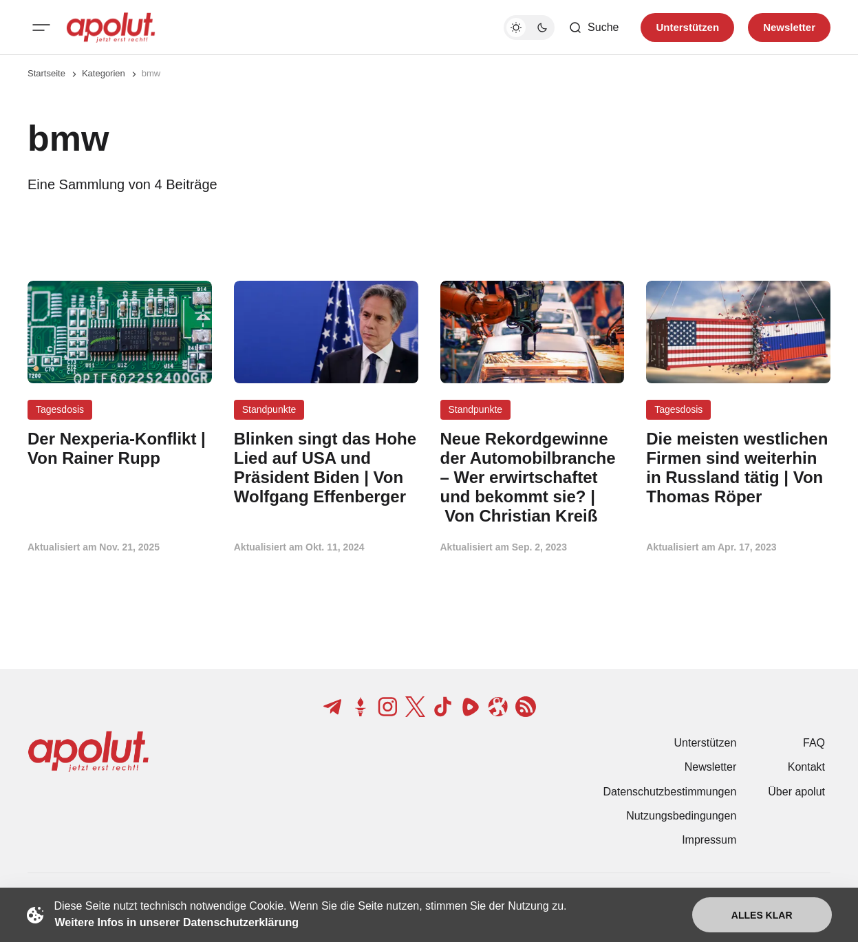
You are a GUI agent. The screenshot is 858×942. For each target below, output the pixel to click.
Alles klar (762, 915)
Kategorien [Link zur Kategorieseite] (103, 73)
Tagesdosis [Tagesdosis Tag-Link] (60, 409)
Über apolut (796, 792)
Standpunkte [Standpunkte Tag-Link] (269, 409)
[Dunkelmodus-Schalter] (529, 27)
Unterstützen (705, 743)
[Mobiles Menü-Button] (41, 27)
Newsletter (711, 767)
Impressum (709, 840)
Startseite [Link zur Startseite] (46, 73)
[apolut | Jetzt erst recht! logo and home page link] (110, 28)
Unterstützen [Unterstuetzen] (687, 27)
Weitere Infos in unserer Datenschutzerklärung (177, 922)
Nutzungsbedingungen (681, 816)
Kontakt (806, 767)
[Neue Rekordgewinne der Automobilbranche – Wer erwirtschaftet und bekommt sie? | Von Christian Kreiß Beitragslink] (532, 477)
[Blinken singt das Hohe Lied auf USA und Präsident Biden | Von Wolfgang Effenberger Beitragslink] (326, 467)
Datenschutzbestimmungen (669, 792)
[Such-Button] (593, 27)
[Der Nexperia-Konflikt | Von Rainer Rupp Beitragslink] (120, 448)
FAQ (814, 743)
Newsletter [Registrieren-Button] (789, 27)
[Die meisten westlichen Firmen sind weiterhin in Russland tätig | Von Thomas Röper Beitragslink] (738, 467)
